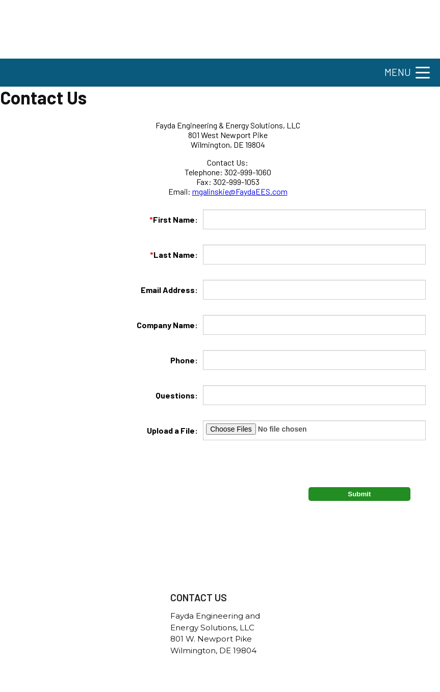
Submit (359, 494)
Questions (175, 395)
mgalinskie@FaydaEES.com (240, 191)
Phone (182, 360)
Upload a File (171, 430)
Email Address (168, 290)
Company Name (166, 325)
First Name (172, 219)
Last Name (172, 254)
